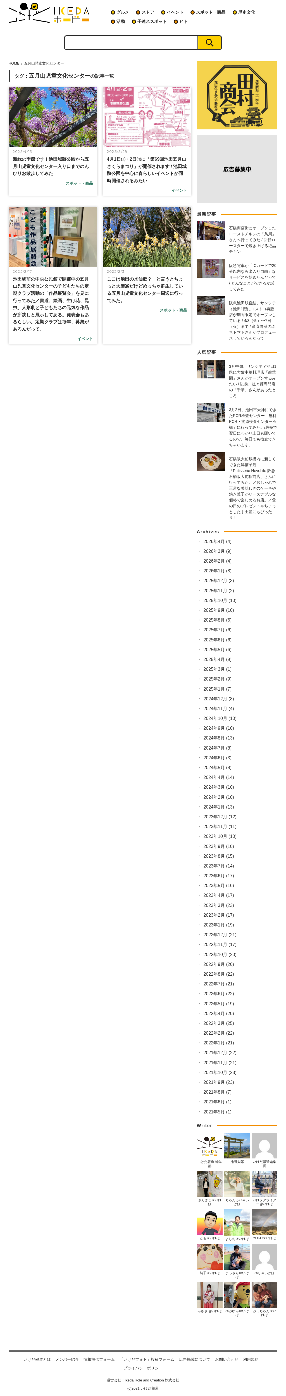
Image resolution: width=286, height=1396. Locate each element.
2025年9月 (219, 610)
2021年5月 (218, 1112)
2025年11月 (219, 590)
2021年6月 (218, 1101)
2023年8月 (219, 856)
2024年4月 (219, 777)
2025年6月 (218, 639)
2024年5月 (218, 767)
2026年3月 (218, 551)
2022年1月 (219, 1043)
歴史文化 (246, 12)
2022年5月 (219, 1003)
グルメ (122, 12)
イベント (175, 12)
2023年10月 (220, 836)
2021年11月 (220, 1062)
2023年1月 (219, 925)
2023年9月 (219, 846)
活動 (120, 21)
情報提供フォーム (99, 1359)
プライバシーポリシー (143, 1368)
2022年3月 (219, 1023)
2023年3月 (219, 905)
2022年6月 (219, 993)
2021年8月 (218, 1092)
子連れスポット (152, 21)
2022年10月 (220, 954)
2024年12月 (219, 698)
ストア (148, 12)
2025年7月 (218, 629)
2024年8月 (219, 738)
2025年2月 (218, 679)
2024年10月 (220, 718)
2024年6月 (218, 757)
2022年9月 (219, 964)
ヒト (183, 21)
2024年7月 (218, 748)
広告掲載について (194, 1359)
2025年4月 (218, 659)
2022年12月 (220, 934)
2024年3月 (219, 787)
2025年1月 (218, 689)
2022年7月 (219, 984)
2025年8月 (218, 620)
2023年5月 (219, 885)
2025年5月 (218, 649)
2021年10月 (220, 1072)
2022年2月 (219, 1033)
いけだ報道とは (37, 1359)
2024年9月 (219, 728)
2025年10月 (220, 600)
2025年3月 (218, 669)
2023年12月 (220, 816)
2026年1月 (218, 570)
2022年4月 (219, 1013)
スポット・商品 (210, 12)
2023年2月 (219, 915)
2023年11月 (220, 826)
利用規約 (251, 1359)
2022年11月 (220, 944)
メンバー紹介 (67, 1359)
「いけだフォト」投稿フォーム (147, 1359)
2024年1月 (219, 807)
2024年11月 (219, 708)
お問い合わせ (227, 1359)
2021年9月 (219, 1082)
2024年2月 (219, 797)
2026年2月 (218, 561)
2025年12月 (219, 580)
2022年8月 (219, 974)
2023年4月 (219, 895)
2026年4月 (218, 541)
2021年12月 (220, 1052)
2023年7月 (219, 866)
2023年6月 (219, 875)
